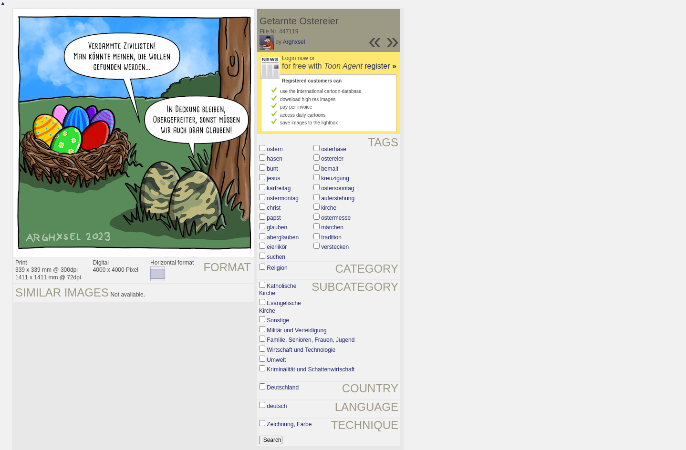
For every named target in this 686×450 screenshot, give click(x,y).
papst (274, 218)
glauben (277, 227)
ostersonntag (337, 188)
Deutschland (283, 387)
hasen (274, 158)
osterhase (333, 149)
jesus (273, 178)
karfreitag (279, 188)
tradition (331, 237)
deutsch (277, 406)
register (380, 66)
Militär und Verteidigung (296, 330)
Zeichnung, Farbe (289, 424)
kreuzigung (335, 178)
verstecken (335, 247)
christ (274, 208)
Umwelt (276, 360)
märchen (332, 227)
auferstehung (337, 198)
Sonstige (278, 320)
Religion (277, 268)
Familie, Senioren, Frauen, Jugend (310, 340)
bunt (272, 168)
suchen (276, 257)
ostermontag (283, 198)
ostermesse (336, 218)
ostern (274, 149)
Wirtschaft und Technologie (301, 350)
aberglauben (283, 237)
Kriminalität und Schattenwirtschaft (310, 369)
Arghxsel (294, 42)
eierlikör (277, 247)
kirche (328, 208)
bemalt (329, 168)
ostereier (332, 158)
